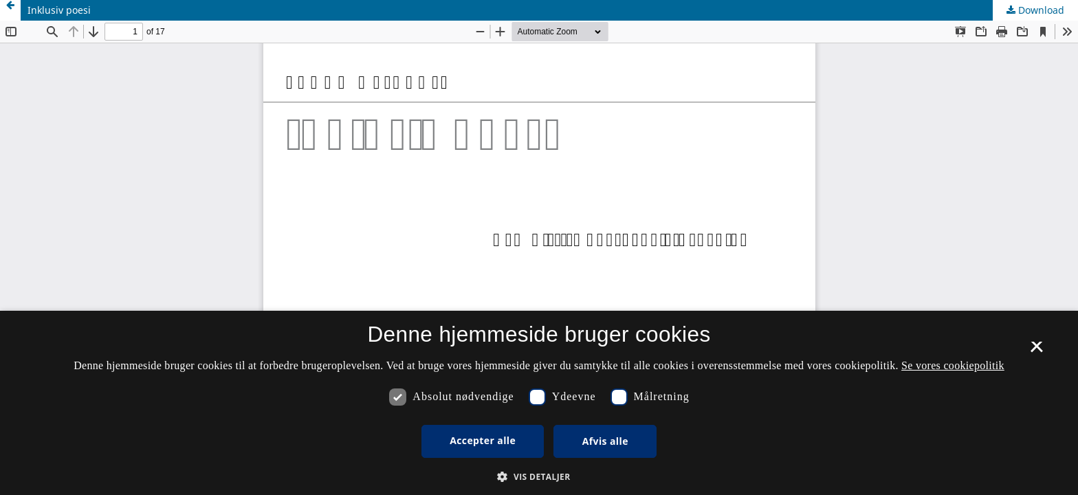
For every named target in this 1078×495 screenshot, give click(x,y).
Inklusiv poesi (59, 9)
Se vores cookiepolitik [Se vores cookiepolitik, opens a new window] (952, 365)
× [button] (1036, 351)
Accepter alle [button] (483, 440)
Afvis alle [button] (605, 441)
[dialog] (539, 403)
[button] (538, 476)
